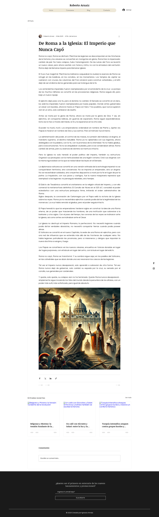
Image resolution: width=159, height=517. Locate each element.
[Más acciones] (119, 36)
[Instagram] (153, 268)
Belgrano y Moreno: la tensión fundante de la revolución (41, 425)
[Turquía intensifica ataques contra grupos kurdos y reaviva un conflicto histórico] (115, 411)
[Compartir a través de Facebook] (40, 378)
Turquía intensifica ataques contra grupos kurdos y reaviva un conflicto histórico (115, 425)
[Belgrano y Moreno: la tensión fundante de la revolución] (44, 411)
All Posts (30, 21)
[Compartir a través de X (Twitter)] (45, 378)
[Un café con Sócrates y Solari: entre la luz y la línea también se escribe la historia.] (80, 411)
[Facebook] (153, 263)
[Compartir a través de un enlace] (56, 378)
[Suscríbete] (80, 498)
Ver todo (128, 397)
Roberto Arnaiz (79, 5)
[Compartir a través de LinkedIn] (50, 378)
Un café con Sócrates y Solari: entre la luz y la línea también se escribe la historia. (79, 425)
